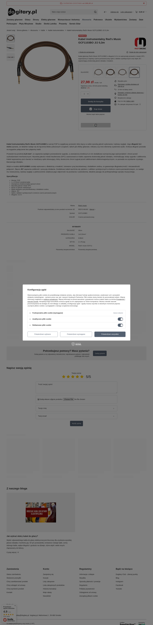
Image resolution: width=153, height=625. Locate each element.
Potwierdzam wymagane (76, 334)
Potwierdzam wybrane (42, 334)
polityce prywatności (51, 299)
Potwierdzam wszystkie (110, 334)
